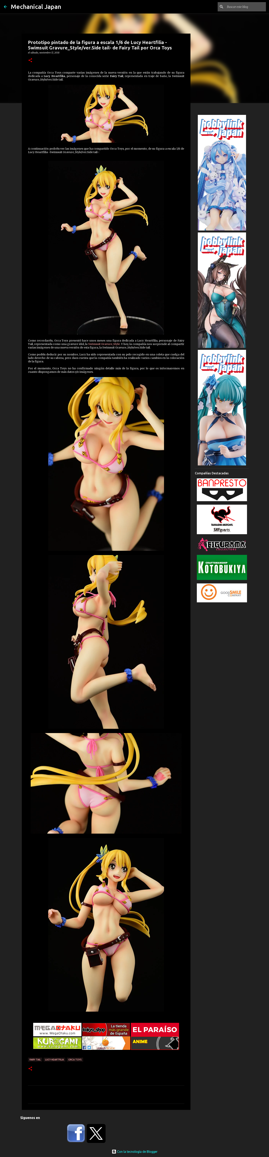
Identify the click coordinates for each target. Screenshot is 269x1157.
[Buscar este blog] (245, 6)
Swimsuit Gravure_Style (104, 344)
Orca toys (75, 1059)
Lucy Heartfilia (54, 1059)
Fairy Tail (35, 1059)
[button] (30, 60)
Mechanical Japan (36, 6)
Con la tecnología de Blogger (134, 1151)
